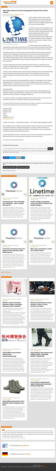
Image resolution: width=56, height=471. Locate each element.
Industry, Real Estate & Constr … (14, 349)
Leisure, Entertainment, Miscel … (15, 299)
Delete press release (10, 167)
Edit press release (23, 167)
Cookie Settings (44, 466)
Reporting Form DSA (36, 466)
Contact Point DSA (27, 466)
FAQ (2, 466)
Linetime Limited (14, 15)
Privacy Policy (10, 466)
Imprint (5, 466)
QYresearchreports (6, 350)
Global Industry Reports (36, 350)
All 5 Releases (6, 272)
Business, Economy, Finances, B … (43, 299)
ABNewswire (5, 300)
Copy (50, 148)
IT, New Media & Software (18, 14)
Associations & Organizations (14, 397)
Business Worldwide (7, 399)
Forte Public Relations (35, 380)
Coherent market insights (36, 300)
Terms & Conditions (18, 466)
